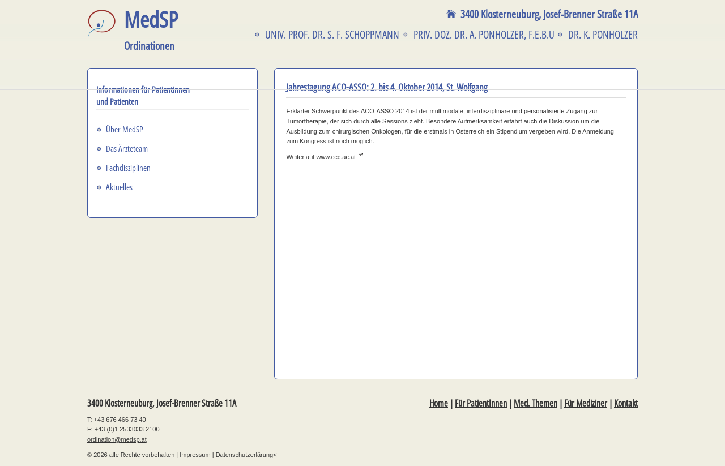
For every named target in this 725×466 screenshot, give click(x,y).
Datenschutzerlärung (245, 454)
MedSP (151, 30)
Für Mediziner (585, 403)
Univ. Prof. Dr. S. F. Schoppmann (332, 34)
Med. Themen (535, 403)
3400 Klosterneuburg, (549, 14)
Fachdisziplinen (128, 167)
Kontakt (626, 403)
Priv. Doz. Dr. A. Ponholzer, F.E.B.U (484, 34)
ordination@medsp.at (117, 439)
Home (438, 403)
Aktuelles (119, 187)
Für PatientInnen (481, 403)
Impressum (195, 454)
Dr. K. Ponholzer (603, 34)
